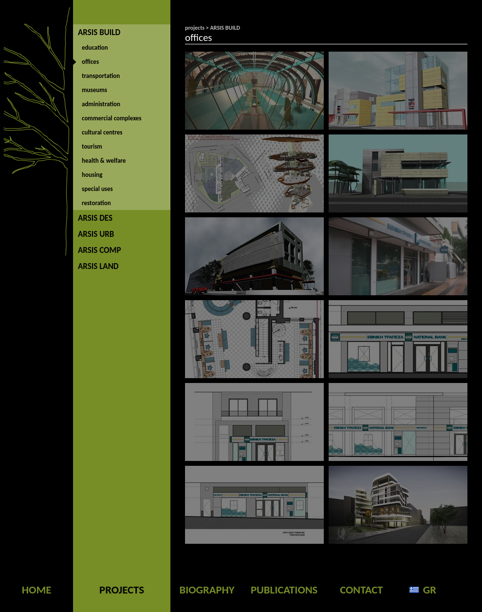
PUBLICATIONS (284, 589)
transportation (101, 75)
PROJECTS (121, 589)
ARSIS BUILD (99, 32)
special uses (97, 188)
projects (194, 27)
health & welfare (104, 160)
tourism (92, 146)
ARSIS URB (96, 234)
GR (429, 589)
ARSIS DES (95, 218)
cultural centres (102, 132)
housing (92, 174)
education (95, 47)
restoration (96, 203)
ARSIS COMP (99, 250)
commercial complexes (112, 118)
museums (94, 90)
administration (101, 104)
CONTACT (361, 589)
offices (90, 61)
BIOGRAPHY (206, 589)
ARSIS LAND (98, 266)
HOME (36, 589)
